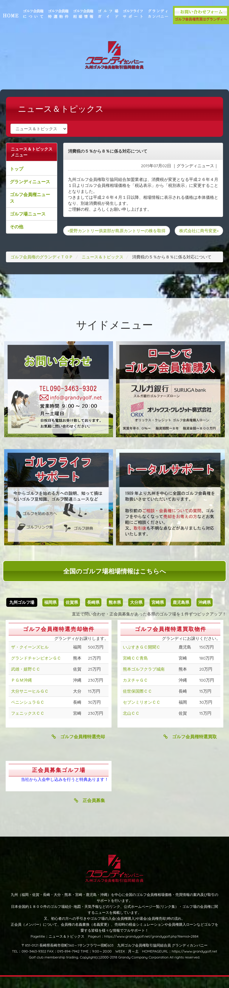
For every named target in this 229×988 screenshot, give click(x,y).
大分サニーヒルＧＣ (30, 702)
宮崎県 (157, 613)
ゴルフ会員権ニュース (36, 198)
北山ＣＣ (131, 724)
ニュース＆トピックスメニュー (35, 152)
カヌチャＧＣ (135, 691)
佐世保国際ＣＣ (137, 702)
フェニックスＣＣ (27, 724)
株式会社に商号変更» (193, 240)
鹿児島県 (181, 613)
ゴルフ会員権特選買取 (190, 748)
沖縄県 (204, 613)
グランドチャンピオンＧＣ (36, 669)
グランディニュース (36, 181)
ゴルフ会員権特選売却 (78, 748)
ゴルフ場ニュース (34, 214)
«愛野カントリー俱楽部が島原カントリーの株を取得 (119, 230)
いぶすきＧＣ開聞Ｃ (141, 658)
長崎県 (93, 613)
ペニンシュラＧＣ (27, 713)
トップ (22, 169)
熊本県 (115, 613)
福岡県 (50, 613)
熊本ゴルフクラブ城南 (144, 680)
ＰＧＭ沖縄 (21, 691)
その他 (22, 226)
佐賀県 (72, 613)
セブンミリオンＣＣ (141, 713)
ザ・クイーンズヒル (30, 658)
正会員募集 (89, 812)
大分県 (136, 613)
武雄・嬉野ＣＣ (25, 680)
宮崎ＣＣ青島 (135, 669)
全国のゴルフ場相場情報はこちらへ (114, 582)
